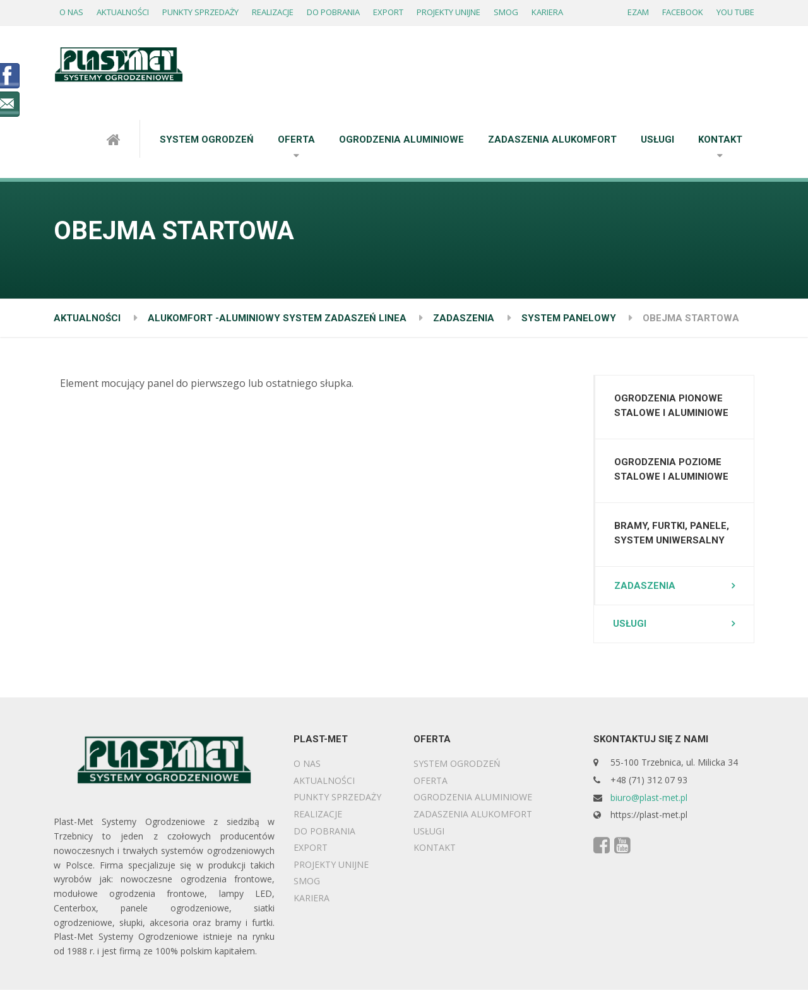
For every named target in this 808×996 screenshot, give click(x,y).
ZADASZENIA (463, 318)
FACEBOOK (682, 12)
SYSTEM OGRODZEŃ (207, 139)
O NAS (71, 12)
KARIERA (547, 12)
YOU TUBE (735, 12)
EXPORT (388, 12)
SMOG (506, 12)
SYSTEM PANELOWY (568, 318)
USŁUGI (657, 139)
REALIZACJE (273, 12)
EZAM (638, 12)
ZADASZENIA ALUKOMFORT (552, 139)
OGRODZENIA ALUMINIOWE (401, 139)
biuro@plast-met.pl (648, 797)
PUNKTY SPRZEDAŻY (200, 12)
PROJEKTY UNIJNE (448, 12)
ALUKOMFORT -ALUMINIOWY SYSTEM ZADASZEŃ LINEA (277, 318)
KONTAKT (720, 139)
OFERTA (296, 139)
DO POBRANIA (333, 12)
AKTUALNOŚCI (123, 12)
